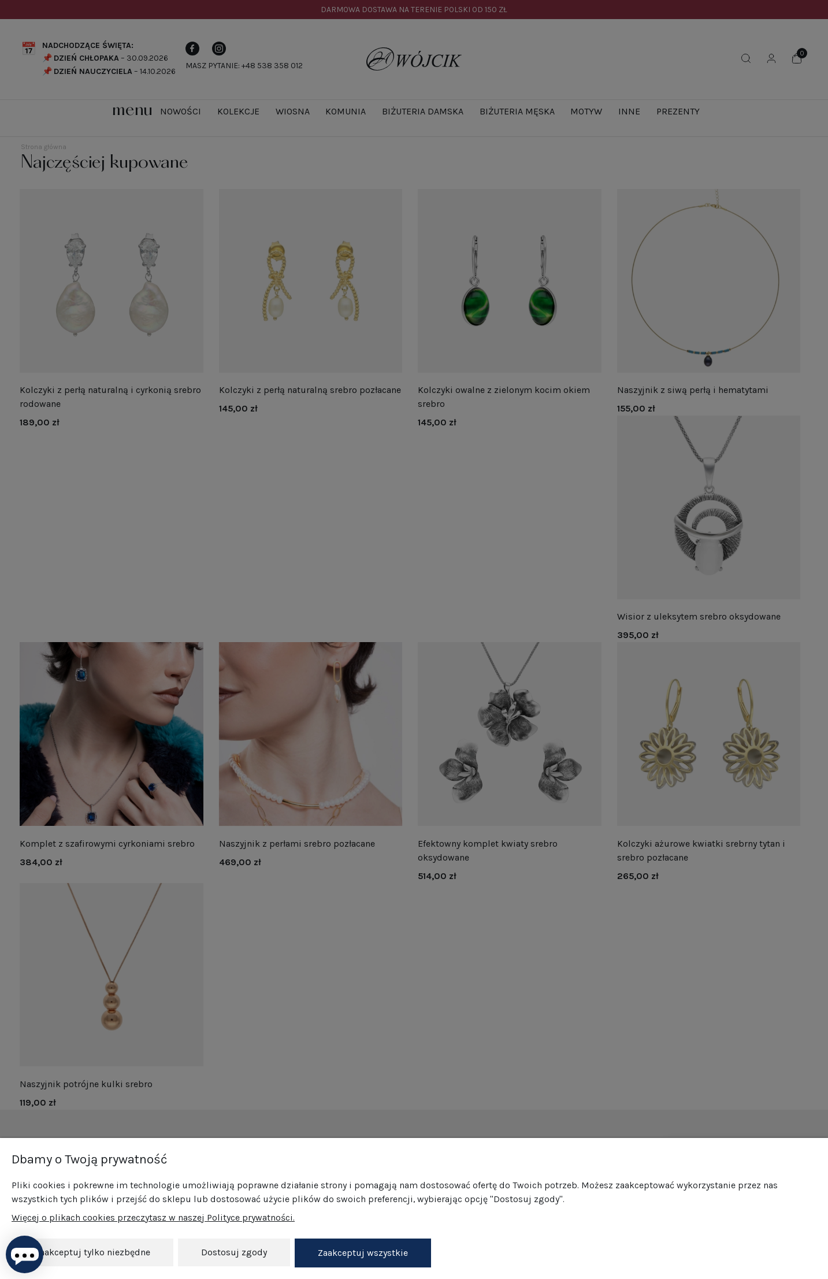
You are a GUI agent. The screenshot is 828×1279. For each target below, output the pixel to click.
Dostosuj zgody (234, 1253)
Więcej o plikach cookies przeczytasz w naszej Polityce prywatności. (153, 1218)
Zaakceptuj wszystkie (363, 1253)
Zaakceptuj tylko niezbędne (92, 1253)
